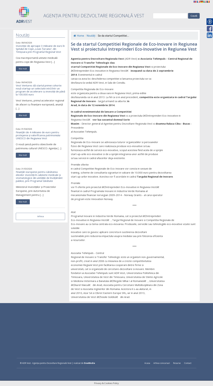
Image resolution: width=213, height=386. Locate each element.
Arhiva (40, 216)
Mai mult (23, 68)
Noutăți (91, 35)
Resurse (177, 363)
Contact (187, 363)
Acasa (147, 363)
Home (79, 35)
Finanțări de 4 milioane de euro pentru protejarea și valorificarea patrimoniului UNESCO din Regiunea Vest (38, 135)
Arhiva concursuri (161, 363)
